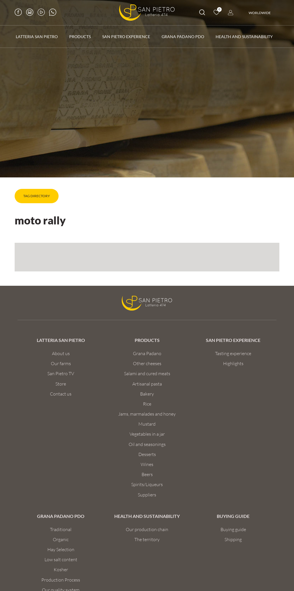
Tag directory (36, 196)
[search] (202, 13)
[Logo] (147, 12)
